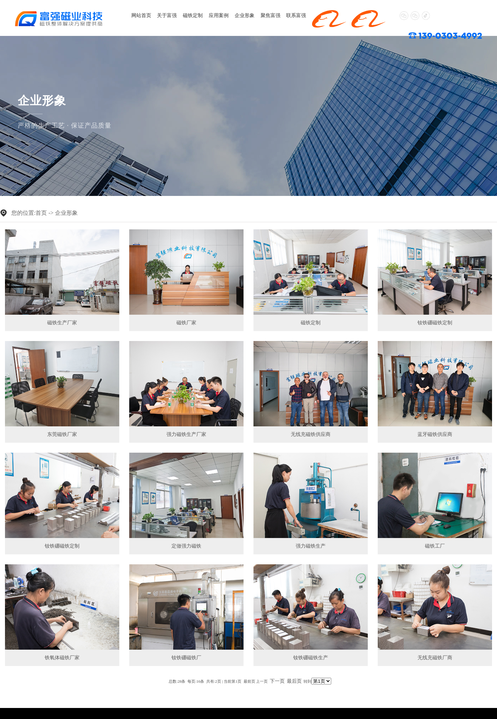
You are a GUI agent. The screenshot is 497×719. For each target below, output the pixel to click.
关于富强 (164, 15)
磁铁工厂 (435, 546)
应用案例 (213, 15)
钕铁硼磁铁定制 (434, 322)
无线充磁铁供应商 (311, 434)
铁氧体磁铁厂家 (62, 657)
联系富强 (287, 15)
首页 (41, 213)
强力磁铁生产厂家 (186, 434)
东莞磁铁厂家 (62, 434)
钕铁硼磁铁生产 (310, 657)
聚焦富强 (262, 15)
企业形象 (238, 15)
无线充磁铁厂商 (434, 657)
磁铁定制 (189, 15)
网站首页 (140, 15)
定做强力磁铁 (186, 546)
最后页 (294, 681)
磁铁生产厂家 (62, 322)
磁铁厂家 (186, 322)
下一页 (277, 681)
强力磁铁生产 (311, 546)
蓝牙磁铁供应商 (434, 434)
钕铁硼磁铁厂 (186, 657)
